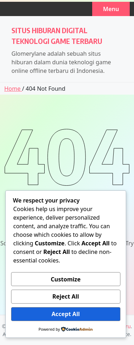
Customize (65, 279)
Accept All (65, 314)
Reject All (66, 296)
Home (13, 88)
